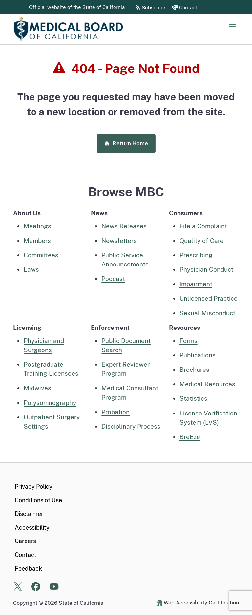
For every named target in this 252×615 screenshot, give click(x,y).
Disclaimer (29, 513)
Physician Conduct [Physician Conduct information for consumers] (206, 269)
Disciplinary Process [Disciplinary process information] (130, 426)
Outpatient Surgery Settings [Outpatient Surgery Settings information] (52, 422)
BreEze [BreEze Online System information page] (189, 436)
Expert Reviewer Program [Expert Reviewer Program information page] (125, 369)
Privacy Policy (33, 486)
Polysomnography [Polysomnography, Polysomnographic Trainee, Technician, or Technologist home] (50, 402)
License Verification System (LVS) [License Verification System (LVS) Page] (208, 418)
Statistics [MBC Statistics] (193, 398)
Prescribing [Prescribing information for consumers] (196, 255)
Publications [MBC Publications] (197, 355)
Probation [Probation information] (115, 411)
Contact (25, 554)
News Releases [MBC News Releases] (124, 226)
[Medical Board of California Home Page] (78, 29)
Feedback (28, 568)
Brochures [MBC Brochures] (194, 369)
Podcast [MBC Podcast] (113, 278)
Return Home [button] (126, 143)
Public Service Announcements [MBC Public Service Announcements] (125, 259)
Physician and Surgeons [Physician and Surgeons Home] (44, 345)
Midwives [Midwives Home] (37, 388)
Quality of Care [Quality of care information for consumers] (201, 240)
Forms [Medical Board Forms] (188, 340)
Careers (25, 541)
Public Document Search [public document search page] (126, 345)
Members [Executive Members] (37, 240)
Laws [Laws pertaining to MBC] (31, 269)
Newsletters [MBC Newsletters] (119, 240)
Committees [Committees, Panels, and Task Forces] (41, 255)
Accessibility (32, 527)
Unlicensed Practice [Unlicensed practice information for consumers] (208, 298)
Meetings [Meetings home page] (37, 226)
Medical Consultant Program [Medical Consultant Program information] (129, 392)
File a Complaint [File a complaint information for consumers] (203, 226)
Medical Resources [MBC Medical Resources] (207, 384)
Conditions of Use (38, 500)
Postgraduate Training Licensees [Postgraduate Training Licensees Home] (51, 369)
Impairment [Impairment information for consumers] (195, 283)
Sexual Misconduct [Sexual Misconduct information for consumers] (207, 313)
